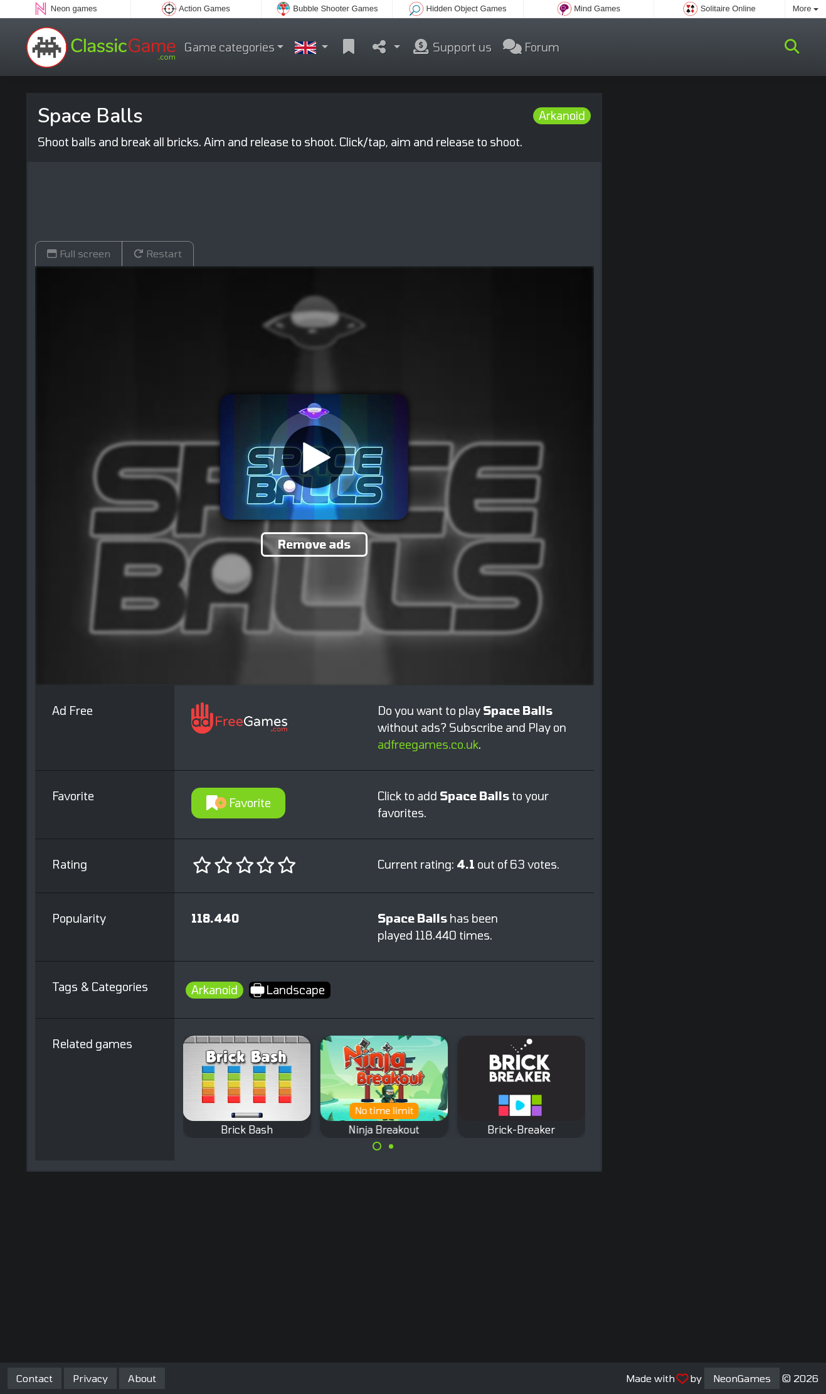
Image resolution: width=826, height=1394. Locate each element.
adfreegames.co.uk (428, 744)
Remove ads (314, 544)
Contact (34, 1378)
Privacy (90, 1378)
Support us (451, 47)
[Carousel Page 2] (391, 1146)
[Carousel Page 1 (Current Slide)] (377, 1146)
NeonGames (742, 1378)
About (142, 1378)
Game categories (229, 47)
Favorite (238, 803)
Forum (531, 47)
